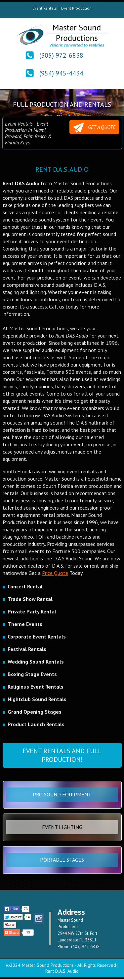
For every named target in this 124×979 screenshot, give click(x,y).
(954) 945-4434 (61, 73)
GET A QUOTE (94, 128)
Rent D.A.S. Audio (62, 971)
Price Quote (55, 573)
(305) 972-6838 (61, 55)
